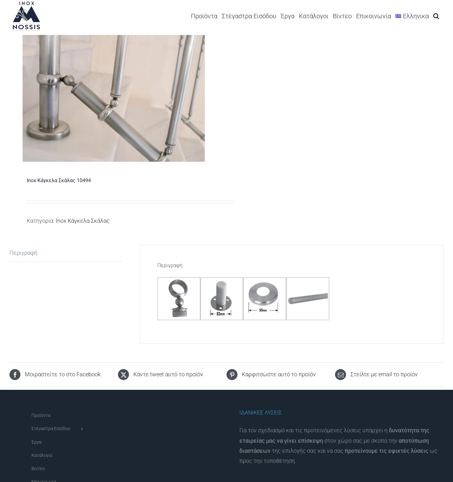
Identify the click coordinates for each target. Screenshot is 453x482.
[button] (436, 16)
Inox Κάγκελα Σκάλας (83, 220)
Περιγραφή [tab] (23, 252)
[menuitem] (412, 16)
